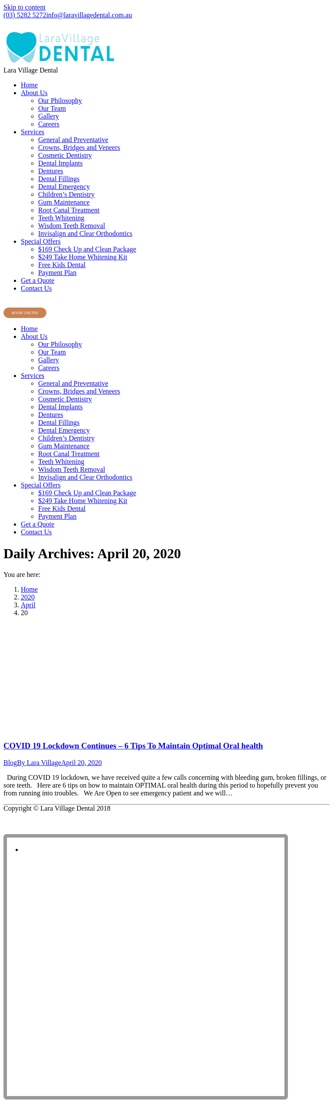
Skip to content (24, 7)
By (39, 762)
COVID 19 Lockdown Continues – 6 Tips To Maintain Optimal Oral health (133, 745)
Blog (10, 762)
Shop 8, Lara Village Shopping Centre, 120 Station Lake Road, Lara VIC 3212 (104, 23)
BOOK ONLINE (25, 313)
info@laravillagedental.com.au (89, 15)
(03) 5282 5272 (24, 15)
